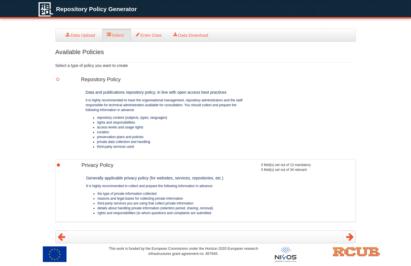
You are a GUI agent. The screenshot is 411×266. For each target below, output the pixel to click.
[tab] (81, 35)
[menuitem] (82, 35)
